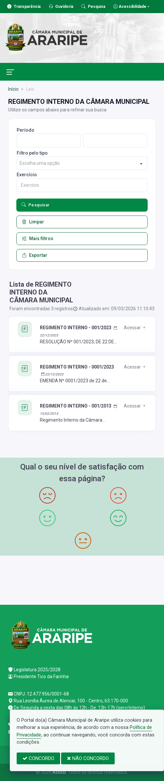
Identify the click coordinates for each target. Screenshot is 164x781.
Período (25, 130)
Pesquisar (36, 205)
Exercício (27, 174)
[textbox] (82, 163)
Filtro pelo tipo (32, 153)
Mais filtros (37, 238)
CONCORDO (38, 758)
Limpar (33, 222)
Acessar (135, 327)
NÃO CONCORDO (88, 758)
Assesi (59, 772)
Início (13, 89)
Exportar (34, 255)
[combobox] (82, 163)
